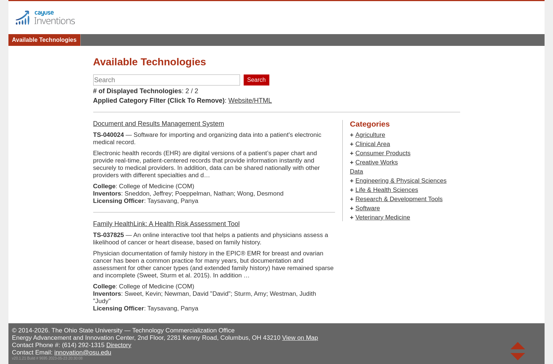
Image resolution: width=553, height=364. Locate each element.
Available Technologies (44, 40)
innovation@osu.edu (82, 352)
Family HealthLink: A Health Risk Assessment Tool (166, 224)
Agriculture (370, 134)
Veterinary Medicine (382, 217)
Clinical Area (372, 144)
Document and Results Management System (158, 123)
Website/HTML (250, 100)
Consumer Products (382, 153)
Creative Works (376, 162)
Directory (118, 345)
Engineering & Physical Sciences (401, 180)
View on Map (300, 337)
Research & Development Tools (399, 199)
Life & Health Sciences (386, 189)
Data (356, 171)
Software (367, 208)
